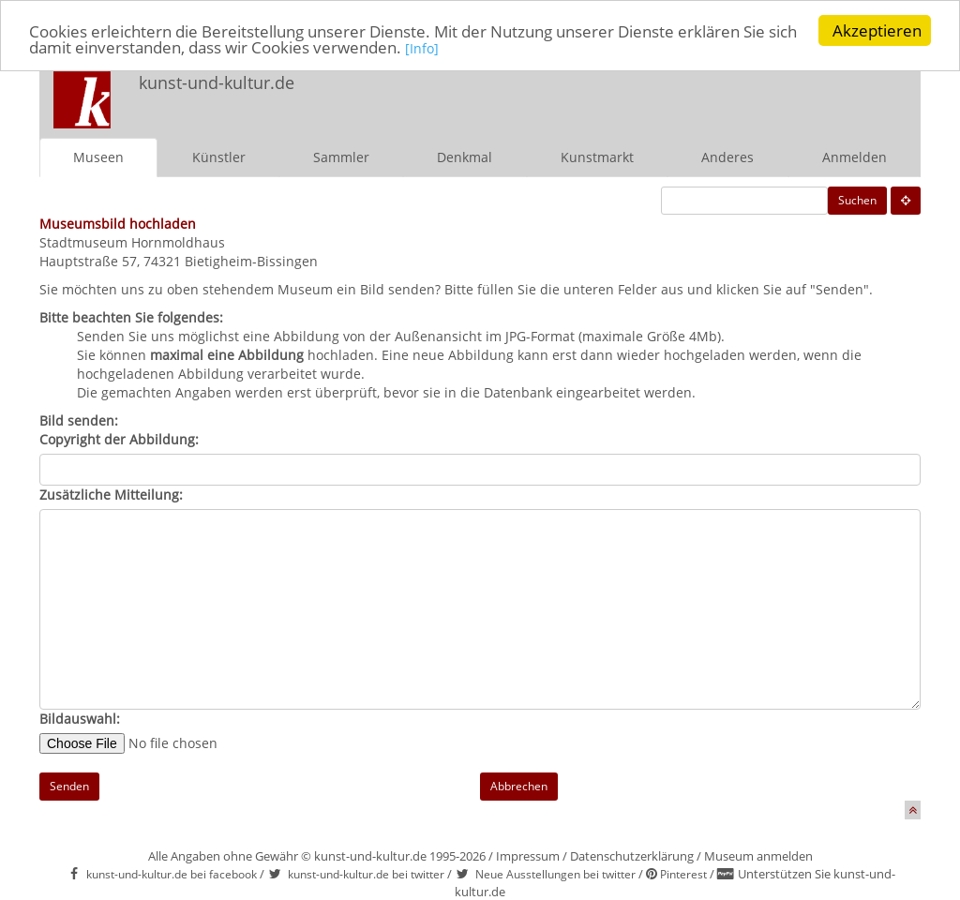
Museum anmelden (758, 856)
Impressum (528, 856)
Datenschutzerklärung (632, 856)
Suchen (857, 200)
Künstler (219, 157)
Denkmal (464, 157)
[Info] (422, 47)
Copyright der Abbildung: (119, 439)
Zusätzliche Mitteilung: (111, 494)
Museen (98, 157)
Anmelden (854, 157)
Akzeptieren (877, 30)
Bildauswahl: (79, 719)
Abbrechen (519, 786)
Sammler (341, 157)
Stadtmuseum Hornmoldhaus (132, 242)
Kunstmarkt (597, 157)
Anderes (727, 157)
